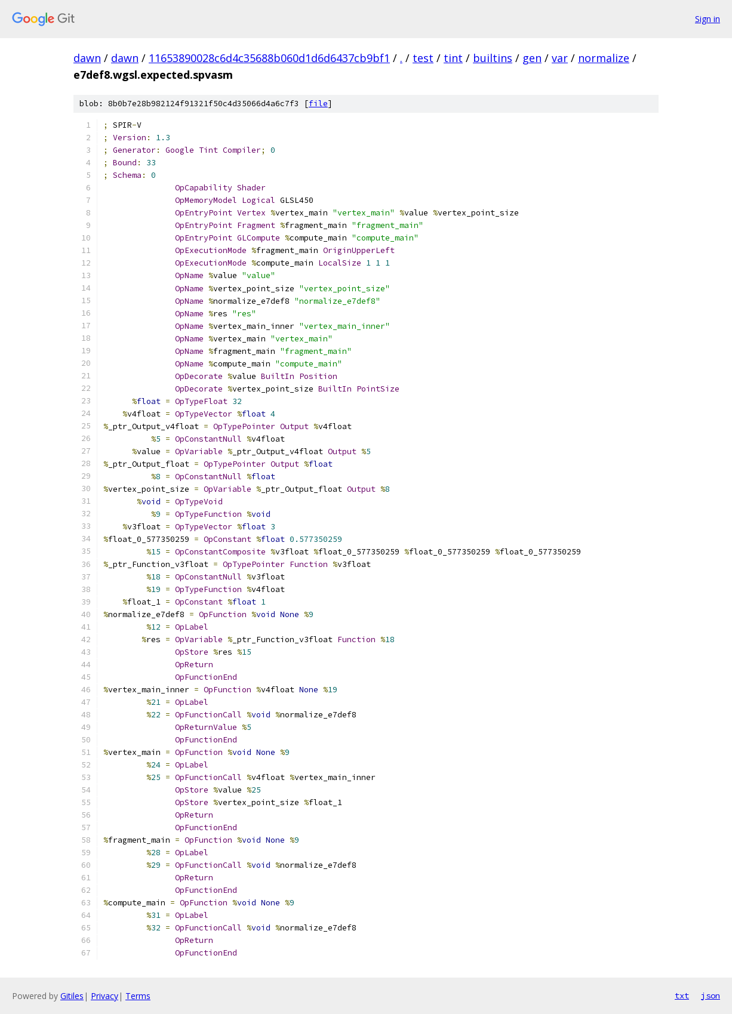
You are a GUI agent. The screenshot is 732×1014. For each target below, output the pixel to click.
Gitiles (72, 995)
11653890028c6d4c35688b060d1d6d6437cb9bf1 (269, 58)
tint (453, 58)
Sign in (707, 18)
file (318, 103)
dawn (87, 58)
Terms (137, 995)
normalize (603, 58)
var (560, 58)
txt (682, 995)
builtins (492, 58)
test (423, 58)
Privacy (104, 995)
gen (532, 58)
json (710, 995)
